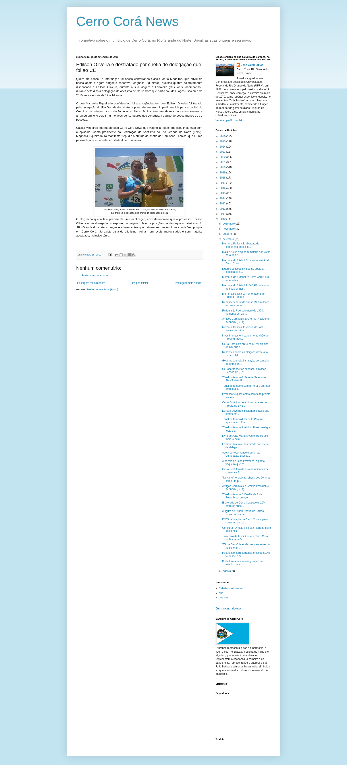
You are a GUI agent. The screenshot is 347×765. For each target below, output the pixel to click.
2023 (223, 151)
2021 (223, 162)
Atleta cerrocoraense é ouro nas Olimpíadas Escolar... (241, 454)
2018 (223, 177)
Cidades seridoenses (231, 588)
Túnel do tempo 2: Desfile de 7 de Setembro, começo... (242, 496)
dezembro (229, 223)
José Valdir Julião (252, 65)
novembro (229, 228)
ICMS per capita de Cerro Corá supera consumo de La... (245, 521)
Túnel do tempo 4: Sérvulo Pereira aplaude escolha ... (242, 421)
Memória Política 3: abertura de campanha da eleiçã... (240, 245)
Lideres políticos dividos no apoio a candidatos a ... (243, 270)
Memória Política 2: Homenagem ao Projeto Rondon (243, 295)
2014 (223, 198)
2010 (223, 219)
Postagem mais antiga (188, 282)
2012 (223, 208)
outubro (228, 233)
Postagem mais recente (91, 282)
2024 (223, 146)
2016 (223, 188)
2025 (223, 141)
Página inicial (140, 282)
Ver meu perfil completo (229, 120)
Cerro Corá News (127, 21)
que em (223, 597)
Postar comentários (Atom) (102, 289)
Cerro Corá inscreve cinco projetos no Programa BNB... (244, 404)
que (221, 593)
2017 (223, 183)
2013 (223, 203)
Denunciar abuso (228, 608)
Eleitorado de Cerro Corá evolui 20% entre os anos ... (243, 504)
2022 (223, 157)
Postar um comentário (95, 275)
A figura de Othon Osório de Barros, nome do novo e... (243, 512)
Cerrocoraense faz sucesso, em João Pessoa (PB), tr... (244, 370)
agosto (227, 571)
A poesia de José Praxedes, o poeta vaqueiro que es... (243, 462)
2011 (223, 213)
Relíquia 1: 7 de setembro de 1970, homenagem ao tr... (243, 312)
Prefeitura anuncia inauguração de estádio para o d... (242, 563)
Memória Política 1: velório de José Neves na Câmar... (243, 329)
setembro (229, 239)
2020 (223, 167)
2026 (223, 136)
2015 (223, 193)
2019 (223, 172)
